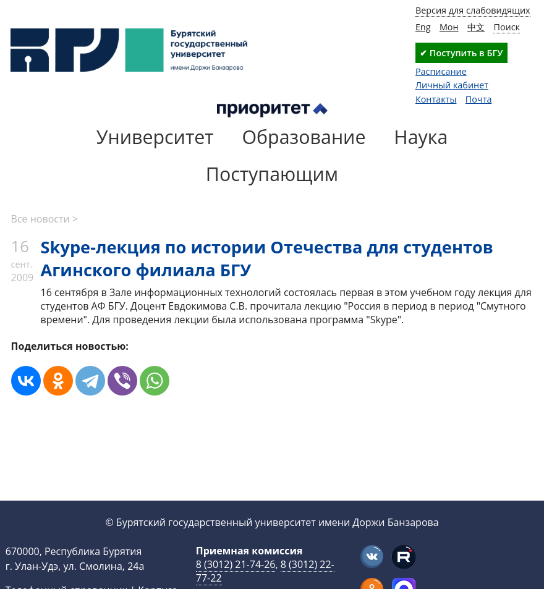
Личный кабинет (451, 85)
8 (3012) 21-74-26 (236, 564)
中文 (476, 27)
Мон (449, 27)
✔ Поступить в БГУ (461, 53)
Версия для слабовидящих (472, 10)
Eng (423, 27)
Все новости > (44, 219)
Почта (478, 99)
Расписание (441, 71)
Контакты (436, 99)
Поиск (506, 27)
